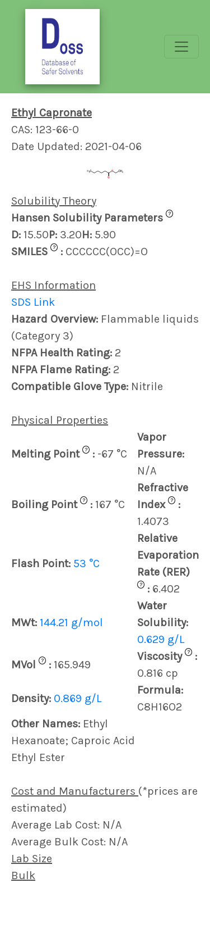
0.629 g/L (160, 639)
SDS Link (33, 302)
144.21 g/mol (71, 622)
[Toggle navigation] (181, 46)
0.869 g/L (77, 698)
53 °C (86, 563)
